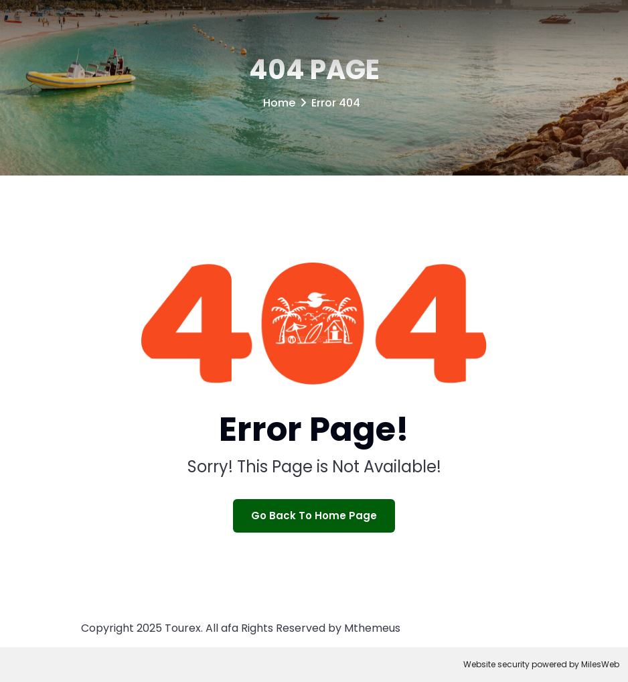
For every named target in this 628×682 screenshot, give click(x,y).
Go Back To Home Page (314, 515)
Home (279, 103)
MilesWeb (600, 664)
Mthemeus (372, 628)
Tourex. (184, 628)
